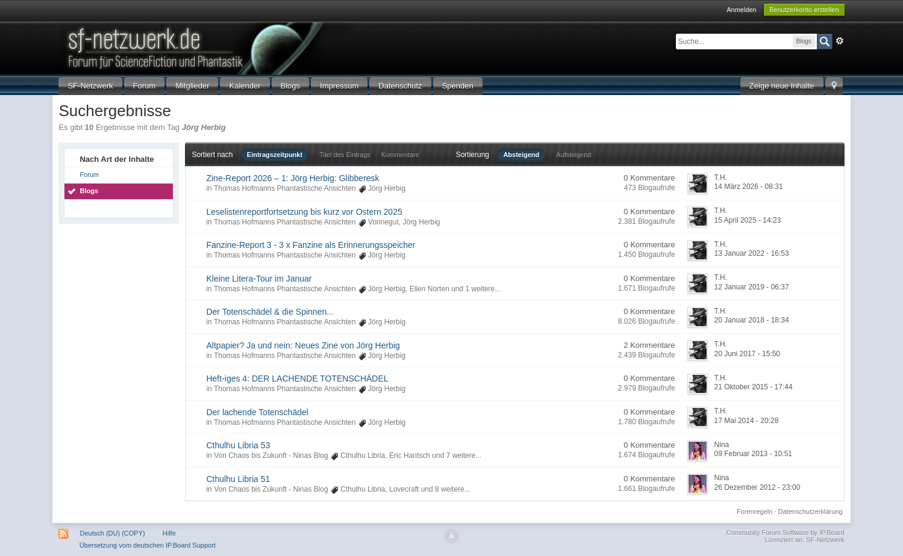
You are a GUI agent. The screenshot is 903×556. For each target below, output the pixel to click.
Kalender (244, 85)
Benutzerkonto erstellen (804, 9)
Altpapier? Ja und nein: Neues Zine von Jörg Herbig (302, 345)
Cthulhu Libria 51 (238, 479)
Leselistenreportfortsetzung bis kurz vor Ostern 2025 (304, 212)
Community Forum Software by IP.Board (785, 532)
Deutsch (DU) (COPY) (112, 533)
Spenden (457, 85)
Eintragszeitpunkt (274, 154)
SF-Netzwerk (90, 85)
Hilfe (169, 533)
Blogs (291, 85)
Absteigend (521, 154)
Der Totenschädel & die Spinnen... (269, 312)
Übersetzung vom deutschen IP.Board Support (148, 545)
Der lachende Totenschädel (257, 412)
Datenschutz (400, 85)
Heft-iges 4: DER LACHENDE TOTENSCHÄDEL (297, 378)
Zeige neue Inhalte (781, 85)
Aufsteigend (573, 154)
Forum (144, 85)
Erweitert (840, 41)
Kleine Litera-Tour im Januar (258, 278)
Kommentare (400, 154)
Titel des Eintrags (344, 154)
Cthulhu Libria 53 (238, 445)
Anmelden (741, 9)
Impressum (339, 85)
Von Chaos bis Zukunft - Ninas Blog (271, 455)
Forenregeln (754, 511)
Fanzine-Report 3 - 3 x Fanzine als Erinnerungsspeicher (310, 245)
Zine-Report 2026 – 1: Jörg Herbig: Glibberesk (292, 178)
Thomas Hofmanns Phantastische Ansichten (284, 188)
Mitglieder (192, 85)
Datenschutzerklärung (810, 511)
